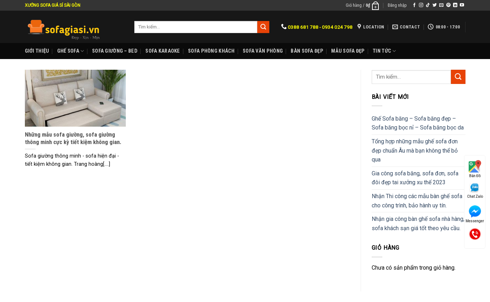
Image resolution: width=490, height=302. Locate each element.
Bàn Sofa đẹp (307, 51)
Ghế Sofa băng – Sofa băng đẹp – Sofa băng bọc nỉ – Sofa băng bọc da (418, 123)
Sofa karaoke (162, 51)
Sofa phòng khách (211, 51)
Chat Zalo (475, 190)
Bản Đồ (475, 169)
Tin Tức (384, 51)
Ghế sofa (70, 51)
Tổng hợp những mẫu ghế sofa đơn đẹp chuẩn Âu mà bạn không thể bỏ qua (415, 150)
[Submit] (458, 77)
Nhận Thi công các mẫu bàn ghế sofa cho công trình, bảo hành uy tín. (417, 201)
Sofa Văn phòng (263, 51)
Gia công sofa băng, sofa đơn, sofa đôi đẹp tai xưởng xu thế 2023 (415, 178)
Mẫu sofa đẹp (348, 51)
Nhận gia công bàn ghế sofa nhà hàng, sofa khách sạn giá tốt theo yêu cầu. (418, 224)
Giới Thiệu (37, 51)
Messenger (474, 214)
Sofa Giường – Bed (115, 51)
